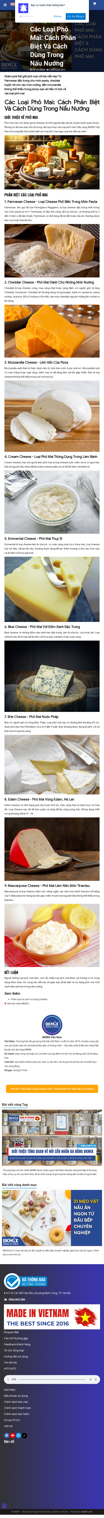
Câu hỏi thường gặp (16, 1338)
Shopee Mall (11, 1332)
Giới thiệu (9, 1389)
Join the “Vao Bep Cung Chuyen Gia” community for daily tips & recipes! (52, 1088)
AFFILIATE (10, 1368)
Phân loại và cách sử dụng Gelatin (29, 999)
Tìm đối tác (10, 1362)
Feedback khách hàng (17, 1344)
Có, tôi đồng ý (75, 16)
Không (57, 16)
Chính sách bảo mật (16, 1402)
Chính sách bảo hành (16, 1414)
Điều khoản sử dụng (16, 1396)
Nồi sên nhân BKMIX (18, 1003)
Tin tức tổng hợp (14, 1350)
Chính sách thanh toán (17, 1408)
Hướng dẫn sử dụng (16, 1356)
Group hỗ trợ (12, 1420)
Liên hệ (8, 1426)
